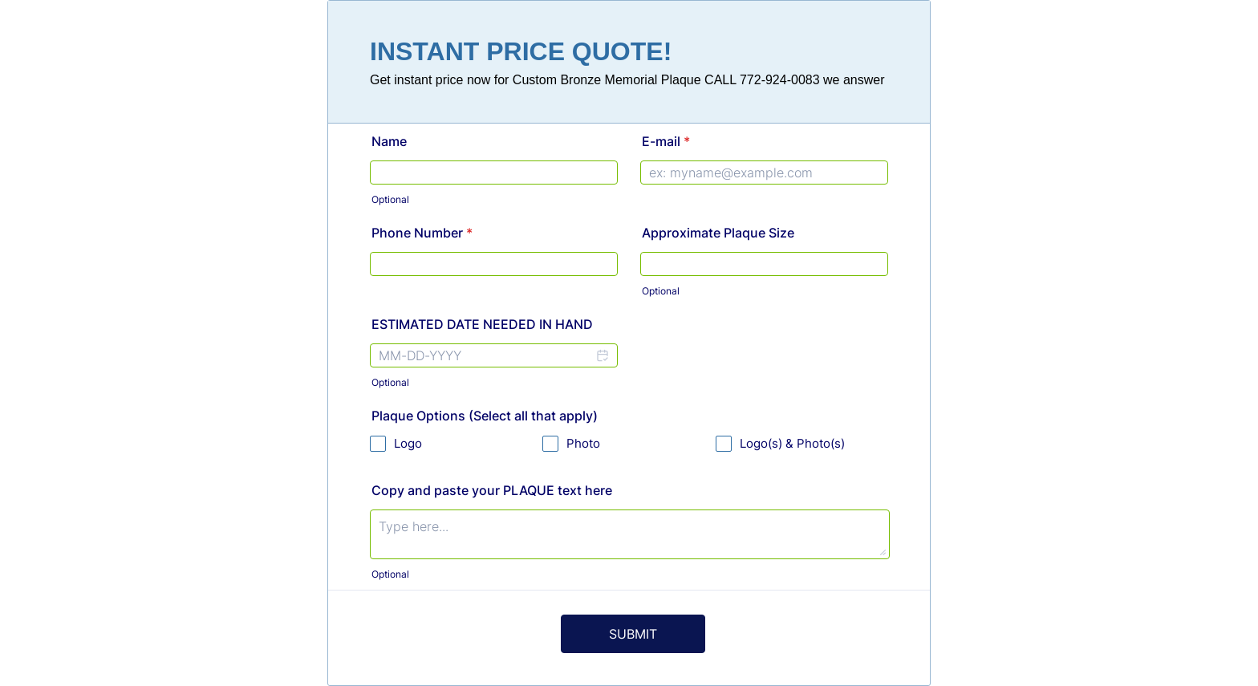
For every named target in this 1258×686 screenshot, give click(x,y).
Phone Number (422, 233)
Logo (408, 443)
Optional (390, 199)
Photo (583, 443)
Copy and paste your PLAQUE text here (491, 490)
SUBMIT (633, 634)
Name (389, 141)
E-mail (666, 141)
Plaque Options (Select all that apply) (484, 416)
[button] (602, 359)
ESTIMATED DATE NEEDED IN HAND (482, 324)
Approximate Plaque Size (718, 233)
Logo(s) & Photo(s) (792, 443)
